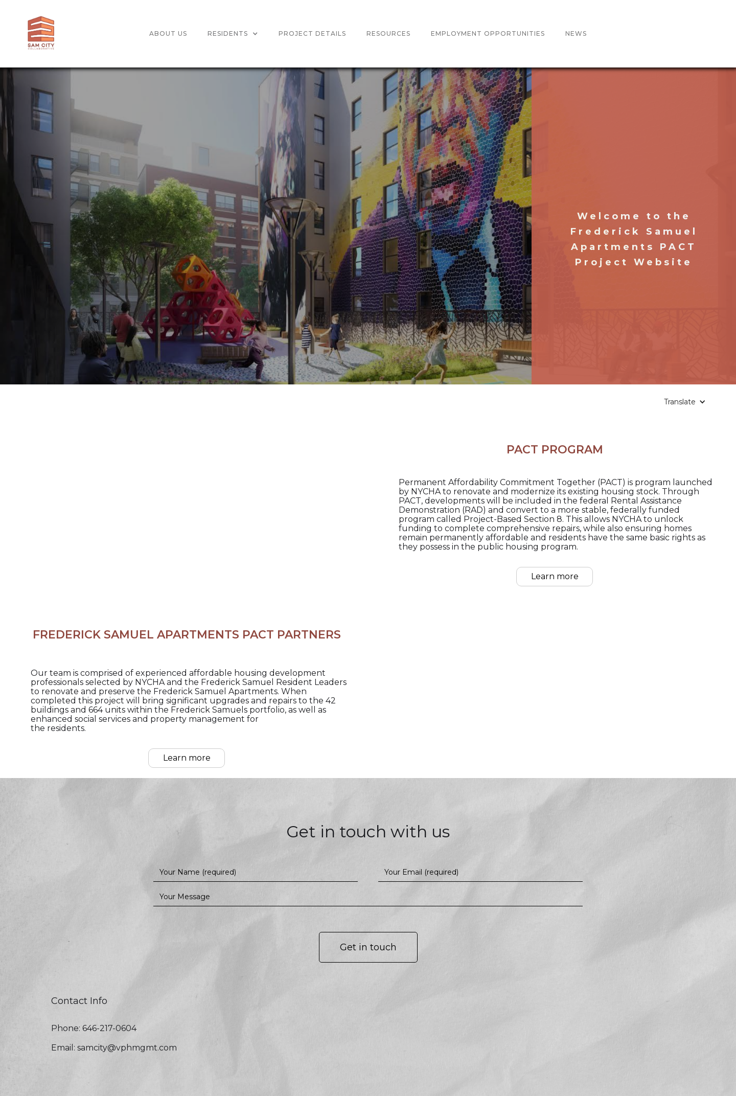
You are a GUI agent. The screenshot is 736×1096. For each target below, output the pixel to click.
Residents (228, 33)
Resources (388, 33)
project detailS (312, 33)
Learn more (555, 576)
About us (168, 33)
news (576, 33)
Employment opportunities (488, 33)
